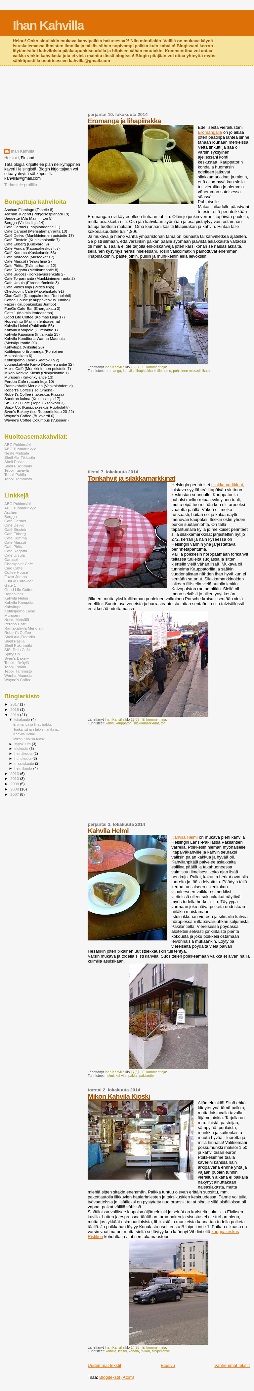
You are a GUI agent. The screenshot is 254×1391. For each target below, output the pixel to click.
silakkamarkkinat (227, 484)
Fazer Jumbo (15, 576)
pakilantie (146, 1076)
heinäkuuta (24, 753)
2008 (15, 789)
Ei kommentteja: (155, 367)
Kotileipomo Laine (19, 611)
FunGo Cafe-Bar (18, 581)
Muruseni (12, 615)
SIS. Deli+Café (17, 649)
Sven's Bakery (16, 658)
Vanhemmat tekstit (232, 1365)
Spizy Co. (12, 654)
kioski (122, 1351)
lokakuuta (23, 719)
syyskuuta (23, 744)
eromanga (113, 371)
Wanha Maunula (18, 675)
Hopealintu (13, 594)
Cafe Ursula (14, 555)
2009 (15, 784)
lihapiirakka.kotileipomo (153, 371)
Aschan (10, 512)
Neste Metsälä (16, 453)
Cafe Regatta (15, 551)
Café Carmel (15, 521)
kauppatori (123, 723)
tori (163, 723)
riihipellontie (161, 1351)
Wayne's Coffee (17, 679)
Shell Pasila (14, 461)
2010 (15, 778)
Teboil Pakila (15, 474)
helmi (110, 1076)
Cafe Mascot (15, 542)
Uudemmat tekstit (104, 1365)
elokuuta (22, 748)
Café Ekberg (15, 533)
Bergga (10, 516)
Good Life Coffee (18, 589)
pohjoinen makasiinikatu (191, 371)
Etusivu (168, 1365)
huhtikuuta (23, 758)
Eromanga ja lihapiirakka (124, 121)
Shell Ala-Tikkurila (19, 457)
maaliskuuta (25, 763)
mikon (145, 1351)
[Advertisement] (127, 83)
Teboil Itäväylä (16, 470)
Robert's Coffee (17, 632)
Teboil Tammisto (18, 479)
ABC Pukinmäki (17, 444)
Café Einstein (15, 529)
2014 (15, 715)
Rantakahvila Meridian (23, 628)
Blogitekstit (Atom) (116, 1377)
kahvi (109, 723)
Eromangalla (210, 132)
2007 (15, 794)
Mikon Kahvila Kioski (119, 1096)
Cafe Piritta (13, 546)
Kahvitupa (12, 606)
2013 (15, 773)
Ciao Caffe (13, 568)
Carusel (11, 559)
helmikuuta (24, 768)
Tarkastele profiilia (20, 185)
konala (134, 1351)
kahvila (128, 371)
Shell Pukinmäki (18, 466)
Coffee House (16, 572)
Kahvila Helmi (108, 830)
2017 (15, 704)
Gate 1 (10, 585)
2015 (15, 709)
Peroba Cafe (15, 624)
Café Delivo (14, 525)
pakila (132, 1076)
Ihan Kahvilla (48, 25)
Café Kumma (15, 538)
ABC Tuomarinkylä (20, 449)
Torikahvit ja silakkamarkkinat (131, 478)
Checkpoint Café (18, 564)
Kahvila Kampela (18, 602)
